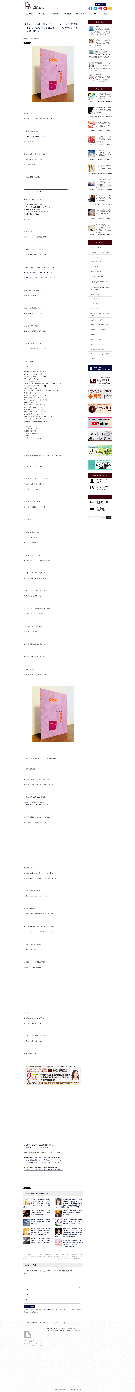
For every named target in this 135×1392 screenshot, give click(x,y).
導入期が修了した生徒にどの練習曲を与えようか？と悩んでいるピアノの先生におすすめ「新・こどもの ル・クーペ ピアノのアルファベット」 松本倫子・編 (36, 1203)
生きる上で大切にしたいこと (98, 344)
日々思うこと (94, 334)
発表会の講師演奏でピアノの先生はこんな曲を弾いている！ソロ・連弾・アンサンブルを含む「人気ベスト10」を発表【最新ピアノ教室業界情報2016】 (103, 228)
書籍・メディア (60, 1331)
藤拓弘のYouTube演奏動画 (97, 349)
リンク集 (74, 1323)
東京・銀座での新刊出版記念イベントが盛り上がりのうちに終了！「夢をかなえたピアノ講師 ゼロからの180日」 (40, 1240)
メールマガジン (61, 1328)
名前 (26, 1291)
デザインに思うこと (96, 271)
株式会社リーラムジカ (65, 1389)
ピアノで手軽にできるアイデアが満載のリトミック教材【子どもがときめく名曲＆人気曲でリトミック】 (103, 139)
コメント (27, 1273)
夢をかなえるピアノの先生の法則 (99, 324)
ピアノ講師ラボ (95, 299)
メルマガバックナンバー (97, 303)
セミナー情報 (94, 266)
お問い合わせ (65, 1323)
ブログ (78, 1331)
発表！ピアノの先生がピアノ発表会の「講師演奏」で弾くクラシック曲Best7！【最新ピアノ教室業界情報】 (104, 124)
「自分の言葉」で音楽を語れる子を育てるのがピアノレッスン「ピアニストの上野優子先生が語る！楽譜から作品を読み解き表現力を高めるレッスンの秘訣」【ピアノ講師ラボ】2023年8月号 (68, 1232)
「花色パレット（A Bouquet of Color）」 (36, 804)
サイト (26, 1302)
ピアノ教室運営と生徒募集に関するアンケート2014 (100, 282)
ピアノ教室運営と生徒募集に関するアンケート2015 (100, 288)
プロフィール (70, 1331)
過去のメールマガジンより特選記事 (100, 354)
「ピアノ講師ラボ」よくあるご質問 (100, 252)
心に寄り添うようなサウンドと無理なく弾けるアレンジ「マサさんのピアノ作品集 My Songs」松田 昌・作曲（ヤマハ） (37, 1256)
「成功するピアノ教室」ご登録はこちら (36, 1147)
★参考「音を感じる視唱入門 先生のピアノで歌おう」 (40, 267)
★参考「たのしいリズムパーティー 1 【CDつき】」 (39, 272)
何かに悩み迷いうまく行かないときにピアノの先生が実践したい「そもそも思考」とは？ (40, 1221)
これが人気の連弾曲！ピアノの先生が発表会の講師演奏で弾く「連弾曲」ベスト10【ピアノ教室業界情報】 (103, 96)
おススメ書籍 (94, 257)
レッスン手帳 (94, 308)
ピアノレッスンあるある (97, 276)
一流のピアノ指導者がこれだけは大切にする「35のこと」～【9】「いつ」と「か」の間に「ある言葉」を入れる (73, 1221)
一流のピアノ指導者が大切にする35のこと (100, 314)
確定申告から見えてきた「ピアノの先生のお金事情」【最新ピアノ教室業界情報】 (103, 211)
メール (27, 1297)
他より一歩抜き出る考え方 (97, 320)
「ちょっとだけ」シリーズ (97, 247)
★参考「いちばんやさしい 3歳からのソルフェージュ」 (40, 277)
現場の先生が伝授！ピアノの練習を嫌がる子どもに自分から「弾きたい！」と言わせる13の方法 (103, 110)
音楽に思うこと (95, 358)
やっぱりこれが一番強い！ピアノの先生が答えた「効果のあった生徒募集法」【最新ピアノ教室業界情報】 (103, 153)
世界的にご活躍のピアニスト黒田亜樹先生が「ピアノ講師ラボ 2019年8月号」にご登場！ (72, 1212)
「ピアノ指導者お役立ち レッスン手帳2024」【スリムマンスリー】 (44, 1162)
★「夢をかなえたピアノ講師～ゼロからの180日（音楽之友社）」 (43, 1170)
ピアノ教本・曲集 (35, 38)
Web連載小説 (71, 1328)
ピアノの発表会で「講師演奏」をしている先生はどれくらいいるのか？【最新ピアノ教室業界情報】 (40, 1212)
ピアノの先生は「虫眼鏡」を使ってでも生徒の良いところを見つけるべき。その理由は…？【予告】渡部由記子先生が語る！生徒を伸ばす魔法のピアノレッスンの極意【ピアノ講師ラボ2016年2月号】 (68, 1203)
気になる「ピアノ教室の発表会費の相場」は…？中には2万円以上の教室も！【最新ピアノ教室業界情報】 (104, 198)
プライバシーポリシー (54, 1323)
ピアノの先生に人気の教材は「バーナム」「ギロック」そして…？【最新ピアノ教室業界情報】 (103, 168)
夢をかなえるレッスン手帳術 (98, 329)
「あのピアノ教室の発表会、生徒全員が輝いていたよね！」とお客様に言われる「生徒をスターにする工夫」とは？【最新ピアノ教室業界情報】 (103, 183)
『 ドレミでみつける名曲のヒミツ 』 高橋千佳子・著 (40, 758)
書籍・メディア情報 (96, 339)
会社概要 (26, 1323)
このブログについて (96, 262)
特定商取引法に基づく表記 (38, 1323)
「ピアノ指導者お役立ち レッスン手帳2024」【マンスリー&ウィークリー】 (46, 1160)
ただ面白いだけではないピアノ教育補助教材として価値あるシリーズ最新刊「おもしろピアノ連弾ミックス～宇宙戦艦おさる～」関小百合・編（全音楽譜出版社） (68, 1256)
